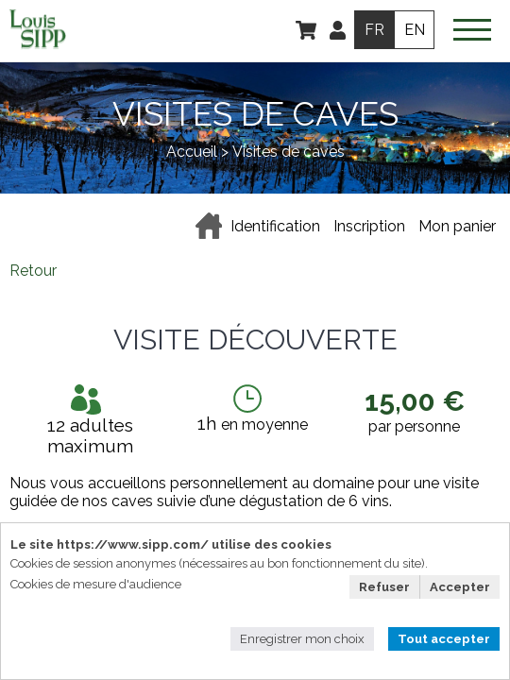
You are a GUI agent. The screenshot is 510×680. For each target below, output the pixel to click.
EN (414, 30)
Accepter (460, 587)
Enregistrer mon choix (302, 639)
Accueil (191, 152)
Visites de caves (288, 152)
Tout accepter (444, 639)
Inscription (369, 226)
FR (374, 30)
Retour (33, 271)
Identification (275, 226)
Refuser (384, 587)
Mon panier (457, 226)
